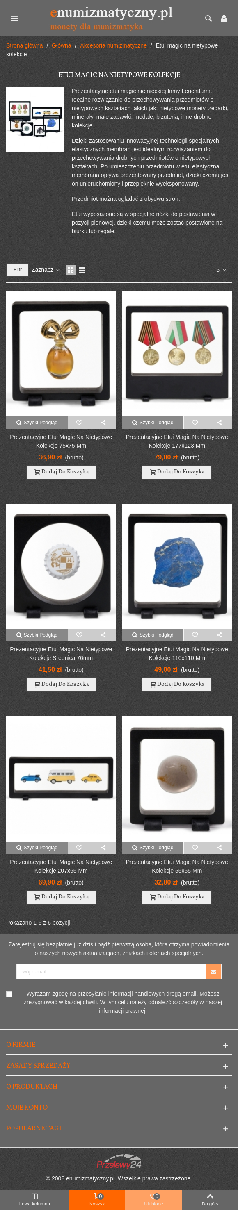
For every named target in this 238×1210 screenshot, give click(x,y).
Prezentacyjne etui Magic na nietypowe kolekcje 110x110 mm (177, 653)
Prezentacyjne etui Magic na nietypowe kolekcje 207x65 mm (61, 866)
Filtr (18, 270)
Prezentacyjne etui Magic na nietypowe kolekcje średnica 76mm (61, 653)
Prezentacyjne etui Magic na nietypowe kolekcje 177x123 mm (177, 441)
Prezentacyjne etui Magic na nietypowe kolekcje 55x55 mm (177, 866)
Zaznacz (46, 269)
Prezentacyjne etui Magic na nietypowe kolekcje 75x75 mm (61, 441)
